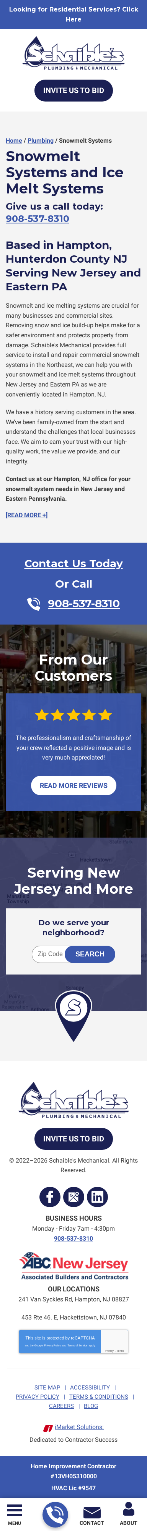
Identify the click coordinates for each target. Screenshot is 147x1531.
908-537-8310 (55, 1515)
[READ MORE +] (26, 515)
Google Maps (73, 1197)
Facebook (49, 1197)
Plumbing (41, 140)
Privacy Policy (52, 1345)
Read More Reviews (74, 785)
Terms (120, 1350)
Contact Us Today (73, 563)
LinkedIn (97, 1197)
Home (14, 140)
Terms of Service (77, 1345)
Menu (14, 1523)
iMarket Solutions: (79, 1427)
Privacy (109, 1350)
